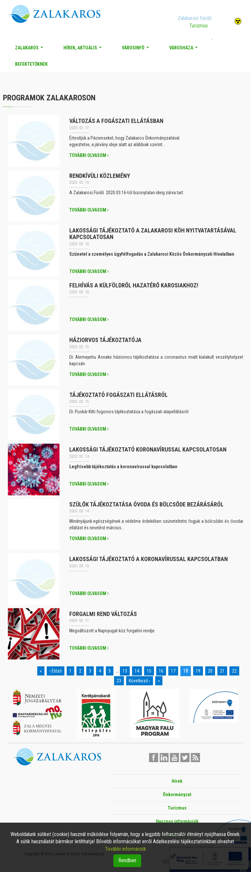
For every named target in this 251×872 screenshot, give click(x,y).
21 (222, 671)
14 (137, 671)
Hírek (177, 781)
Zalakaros (30, 49)
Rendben (127, 860)
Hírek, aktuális (83, 49)
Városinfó (137, 49)
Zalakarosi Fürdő (194, 18)
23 (119, 680)
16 (161, 671)
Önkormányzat (177, 794)
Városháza (184, 49)
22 (234, 671)
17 (173, 671)
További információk (125, 849)
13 (125, 671)
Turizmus (198, 26)
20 (210, 671)
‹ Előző (55, 671)
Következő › (139, 680)
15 (149, 671)
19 (198, 671)
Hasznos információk (177, 821)
